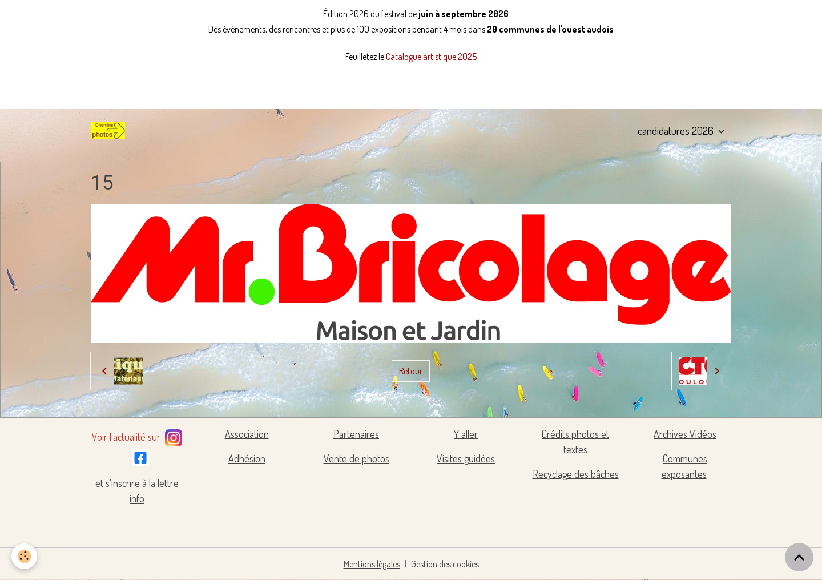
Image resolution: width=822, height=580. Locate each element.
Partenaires (356, 434)
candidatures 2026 (677, 130)
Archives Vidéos (685, 434)
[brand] (110, 130)
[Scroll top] (799, 557)
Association (247, 434)
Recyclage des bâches (576, 474)
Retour (410, 371)
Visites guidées (466, 458)
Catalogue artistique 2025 (431, 56)
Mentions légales (372, 564)
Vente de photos (356, 458)
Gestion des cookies (445, 564)
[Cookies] (24, 556)
